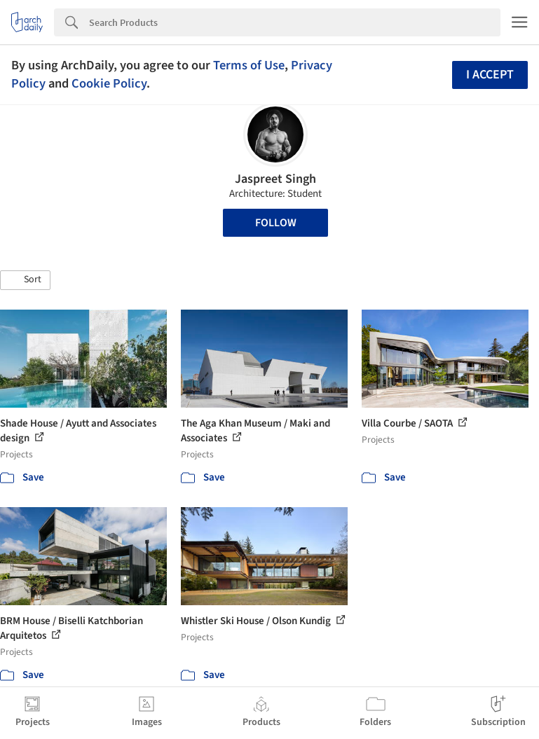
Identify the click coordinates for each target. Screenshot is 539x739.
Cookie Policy (108, 83)
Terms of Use (249, 65)
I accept (490, 74)
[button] (25, 280)
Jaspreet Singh (275, 179)
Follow (275, 222)
